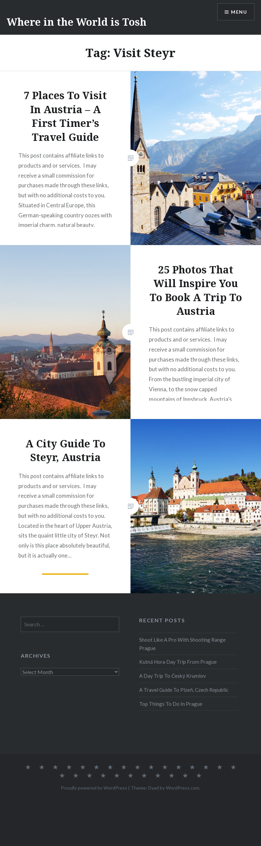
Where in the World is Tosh (77, 22)
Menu (239, 12)
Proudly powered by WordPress (94, 788)
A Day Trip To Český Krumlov (172, 676)
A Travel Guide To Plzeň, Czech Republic (183, 690)
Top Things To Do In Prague (170, 704)
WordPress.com (182, 788)
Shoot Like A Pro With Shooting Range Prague (182, 644)
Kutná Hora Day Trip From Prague (178, 662)
